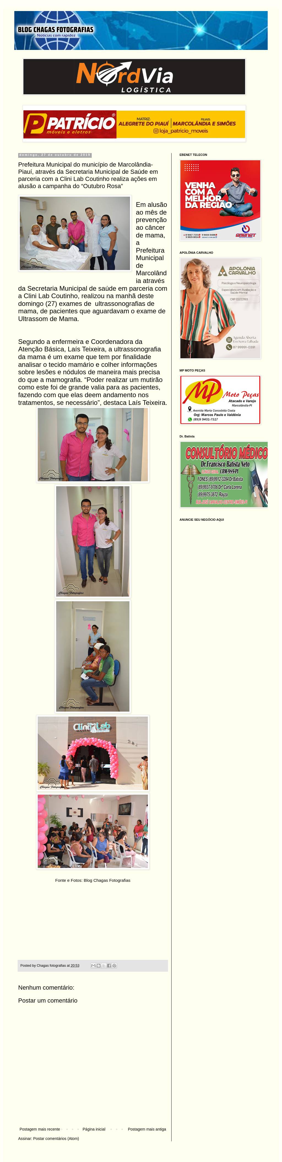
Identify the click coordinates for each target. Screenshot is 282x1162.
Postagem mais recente (40, 1129)
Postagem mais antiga (147, 1129)
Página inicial (94, 1129)
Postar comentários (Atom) (56, 1138)
